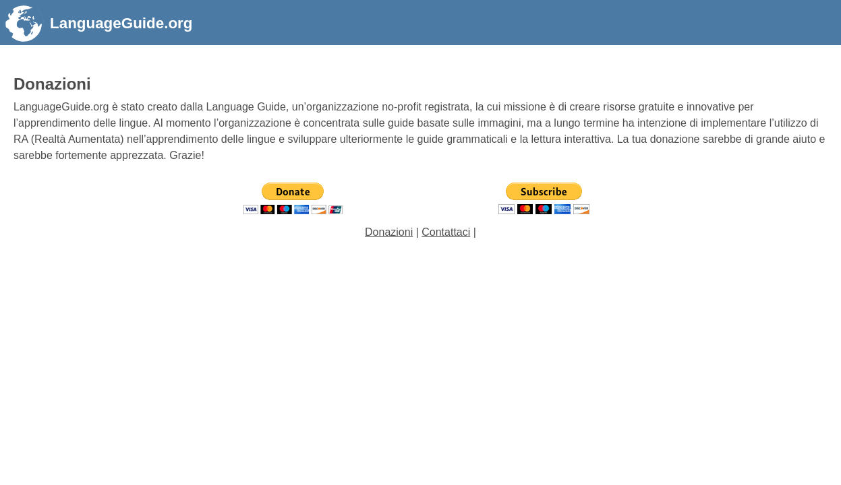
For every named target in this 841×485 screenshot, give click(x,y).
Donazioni (389, 232)
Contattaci (446, 232)
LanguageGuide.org (121, 23)
